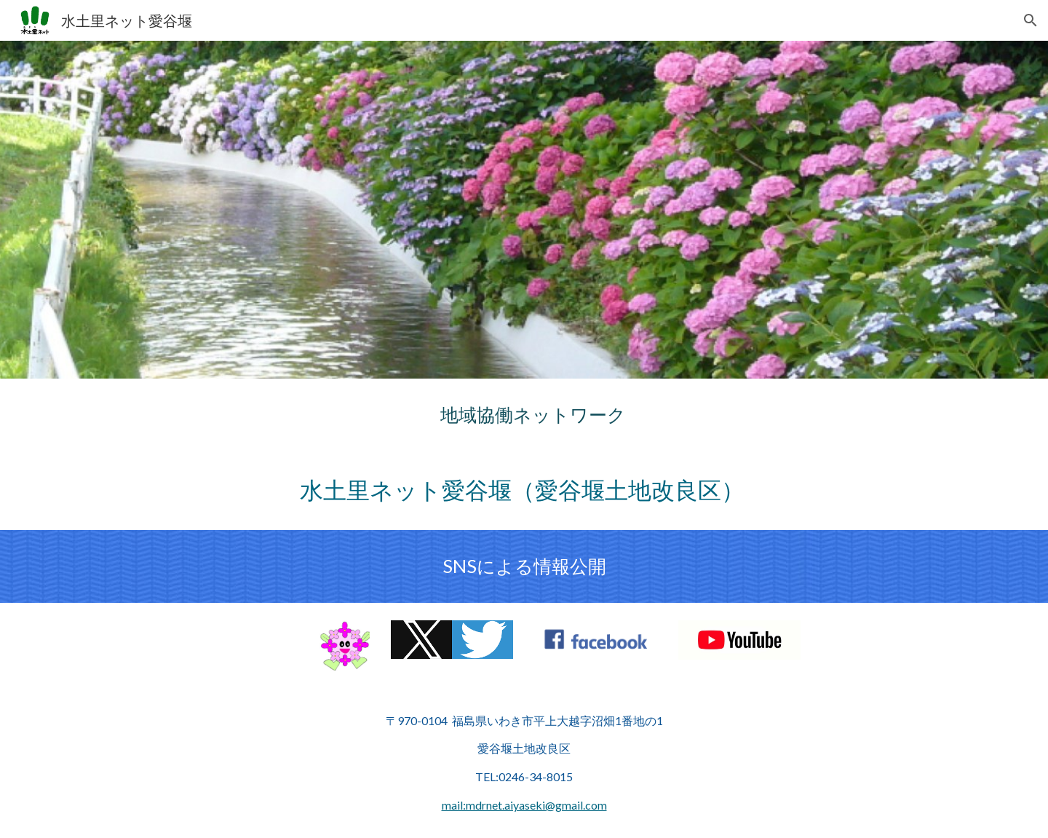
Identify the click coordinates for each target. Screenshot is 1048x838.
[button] (1030, 20)
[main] (524, 414)
